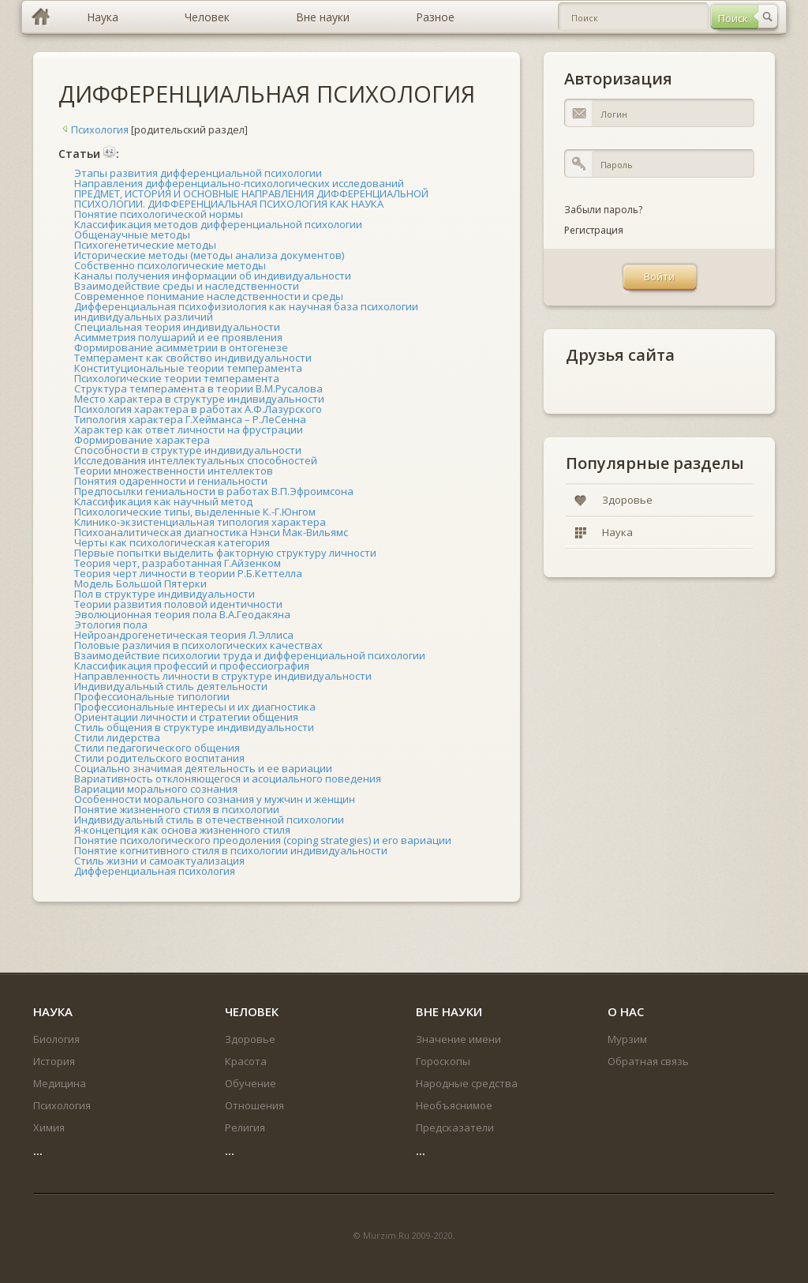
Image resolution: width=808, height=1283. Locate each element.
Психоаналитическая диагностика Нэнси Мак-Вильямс (211, 532)
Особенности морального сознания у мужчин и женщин (214, 799)
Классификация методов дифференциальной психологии (218, 224)
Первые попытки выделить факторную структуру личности (225, 553)
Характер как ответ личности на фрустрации (188, 429)
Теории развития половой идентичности (178, 604)
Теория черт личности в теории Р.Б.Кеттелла (188, 573)
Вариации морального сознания (156, 789)
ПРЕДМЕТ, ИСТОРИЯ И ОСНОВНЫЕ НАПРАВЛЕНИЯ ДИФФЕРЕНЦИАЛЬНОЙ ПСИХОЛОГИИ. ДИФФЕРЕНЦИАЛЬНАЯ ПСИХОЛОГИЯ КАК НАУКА (251, 198)
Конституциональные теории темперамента (188, 368)
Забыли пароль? (603, 209)
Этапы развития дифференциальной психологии (198, 173)
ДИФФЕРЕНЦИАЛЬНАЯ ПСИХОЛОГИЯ (266, 93)
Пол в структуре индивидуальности (164, 594)
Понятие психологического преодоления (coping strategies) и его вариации (262, 840)
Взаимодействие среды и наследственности (186, 286)
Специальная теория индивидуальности (177, 327)
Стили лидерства (117, 737)
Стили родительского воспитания (159, 758)
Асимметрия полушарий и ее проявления (178, 337)
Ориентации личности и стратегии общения (186, 717)
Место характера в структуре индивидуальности (199, 399)
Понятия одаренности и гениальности (170, 481)
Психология (93, 129)
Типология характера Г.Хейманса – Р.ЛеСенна (190, 419)
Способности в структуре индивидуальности (187, 450)
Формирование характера (142, 440)
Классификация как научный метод (163, 501)
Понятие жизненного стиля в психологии (176, 809)
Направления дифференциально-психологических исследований (239, 183)
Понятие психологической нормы (158, 214)
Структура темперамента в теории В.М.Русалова (198, 388)
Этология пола (111, 624)
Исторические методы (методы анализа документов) (209, 255)
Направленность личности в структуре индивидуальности (223, 676)
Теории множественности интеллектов (173, 470)
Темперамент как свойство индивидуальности (193, 358)
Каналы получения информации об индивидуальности (212, 275)
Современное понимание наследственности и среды (208, 296)
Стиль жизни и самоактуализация (159, 860)
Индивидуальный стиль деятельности (170, 686)
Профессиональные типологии (152, 696)
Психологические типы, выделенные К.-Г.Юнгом (195, 512)
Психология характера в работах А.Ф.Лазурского (198, 409)
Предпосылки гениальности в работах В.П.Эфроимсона (214, 491)
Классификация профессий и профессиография (191, 665)
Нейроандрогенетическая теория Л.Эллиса (184, 635)
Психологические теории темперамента (176, 378)
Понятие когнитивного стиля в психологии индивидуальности (230, 850)
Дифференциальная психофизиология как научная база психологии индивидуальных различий (246, 311)
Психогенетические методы (145, 245)
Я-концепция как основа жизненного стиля (182, 830)
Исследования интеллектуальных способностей (195, 460)
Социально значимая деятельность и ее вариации (203, 768)
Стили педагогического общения (157, 748)
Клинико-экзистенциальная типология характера (200, 522)
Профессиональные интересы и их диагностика (195, 707)
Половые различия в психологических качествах (198, 645)
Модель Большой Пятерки (140, 583)
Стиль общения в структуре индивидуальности (194, 727)
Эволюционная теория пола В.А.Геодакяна (182, 614)
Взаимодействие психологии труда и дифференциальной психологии (249, 655)
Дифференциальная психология (154, 871)
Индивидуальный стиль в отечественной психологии (209, 819)
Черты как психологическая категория (172, 542)
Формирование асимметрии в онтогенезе (181, 347)
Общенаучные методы (132, 234)
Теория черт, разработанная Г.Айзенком (177, 563)
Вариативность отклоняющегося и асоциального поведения (227, 778)
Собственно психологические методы (170, 265)
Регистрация (593, 230)
